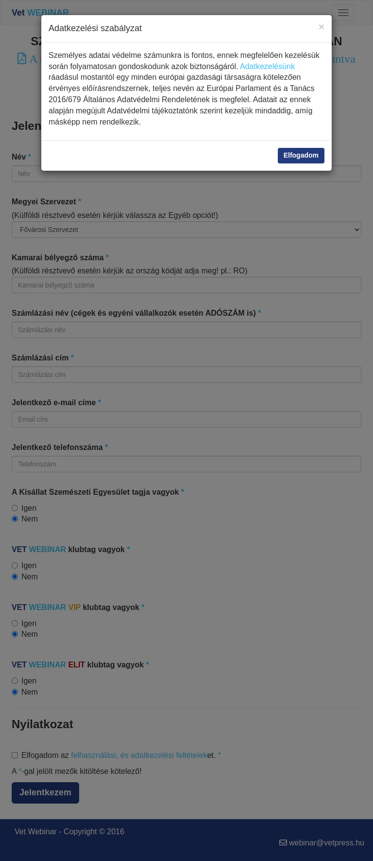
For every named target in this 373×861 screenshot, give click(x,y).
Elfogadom (301, 155)
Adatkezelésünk (267, 66)
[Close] (321, 26)
